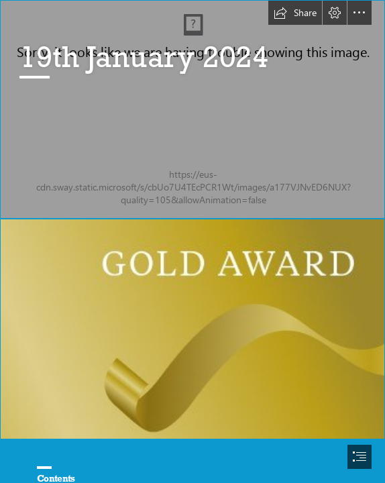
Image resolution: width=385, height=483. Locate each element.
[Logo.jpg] (192, 109)
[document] (192, 241)
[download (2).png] (192, 329)
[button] (295, 13)
